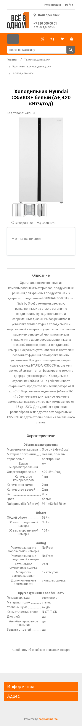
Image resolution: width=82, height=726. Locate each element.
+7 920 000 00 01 (45, 23)
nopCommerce (48, 719)
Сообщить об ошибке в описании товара (40, 649)
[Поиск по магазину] (37, 50)
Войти (69, 4)
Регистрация (52, 4)
